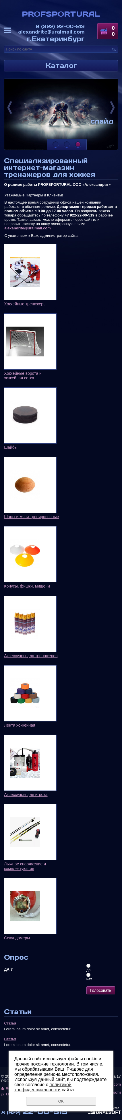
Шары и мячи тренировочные (31, 516)
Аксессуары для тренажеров (30, 655)
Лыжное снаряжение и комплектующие (25, 866)
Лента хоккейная (19, 725)
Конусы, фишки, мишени (27, 586)
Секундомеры (17, 938)
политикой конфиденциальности (42, 1087)
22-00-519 (60, 26)
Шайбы (11, 447)
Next (112, 107)
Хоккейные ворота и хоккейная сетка (23, 375)
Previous (9, 107)
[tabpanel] (61, 114)
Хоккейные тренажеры (25, 304)
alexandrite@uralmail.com (51, 31)
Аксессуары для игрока (25, 794)
